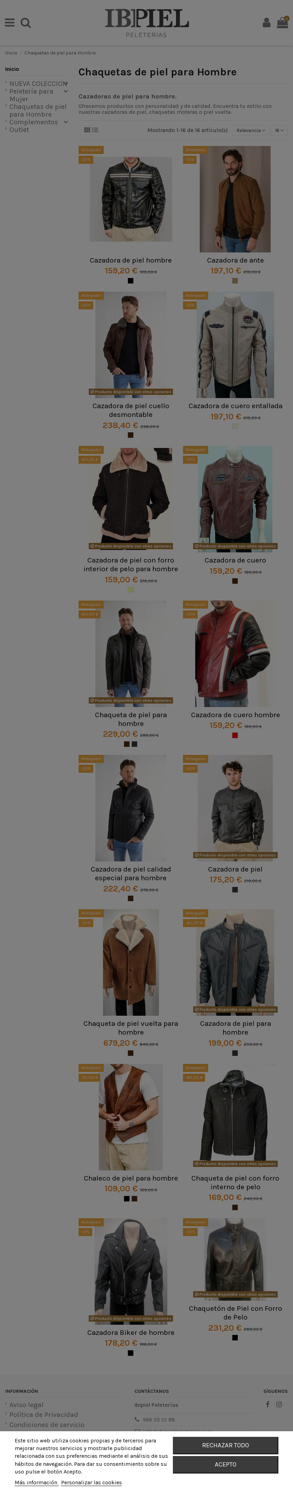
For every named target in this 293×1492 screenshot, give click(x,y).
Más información (37, 1482)
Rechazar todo (225, 1445)
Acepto (225, 1464)
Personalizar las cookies (91, 1482)
